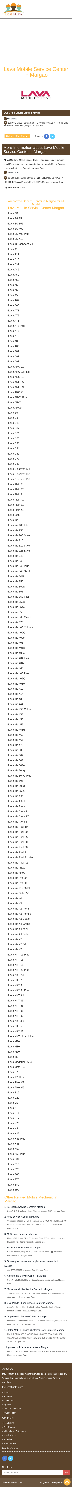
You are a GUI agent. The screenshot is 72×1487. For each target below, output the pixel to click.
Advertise (8, 1439)
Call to (9, 136)
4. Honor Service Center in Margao (22, 1247)
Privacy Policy (10, 1413)
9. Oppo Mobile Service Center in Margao (25, 1316)
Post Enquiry (22, 136)
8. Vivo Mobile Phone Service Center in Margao (29, 1303)
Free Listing (9, 1423)
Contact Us (9, 1400)
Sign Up (7, 1404)
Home (6, 1392)
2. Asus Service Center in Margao (21, 1217)
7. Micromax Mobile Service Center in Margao (28, 1289)
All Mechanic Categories (15, 1431)
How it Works (9, 1435)
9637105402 (12, 119)
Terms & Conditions (12, 1409)
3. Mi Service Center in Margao (20, 1234)
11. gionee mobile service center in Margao (26, 1347)
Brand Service (10, 1443)
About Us (8, 1396)
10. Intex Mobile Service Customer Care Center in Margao (34, 1330)
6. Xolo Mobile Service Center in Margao (25, 1276)
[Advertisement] (36, 42)
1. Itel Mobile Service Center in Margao (24, 1207)
